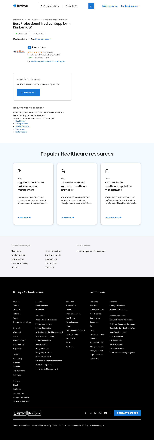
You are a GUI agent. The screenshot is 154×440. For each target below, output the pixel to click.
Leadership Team (97, 310)
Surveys (16, 362)
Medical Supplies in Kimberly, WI (91, 251)
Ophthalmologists (53, 255)
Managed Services (117, 306)
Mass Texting (18, 344)
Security (47, 425)
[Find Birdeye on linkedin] (95, 413)
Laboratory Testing (19, 263)
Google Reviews (42, 348)
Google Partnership (21, 397)
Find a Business (116, 336)
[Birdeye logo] (21, 6)
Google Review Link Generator (122, 328)
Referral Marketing (43, 340)
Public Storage (72, 334)
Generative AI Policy (80, 425)
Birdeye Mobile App (21, 401)
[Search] (91, 6)
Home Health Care (53, 251)
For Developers (116, 340)
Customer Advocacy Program (122, 352)
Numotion (39, 47)
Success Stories (96, 342)
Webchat (17, 332)
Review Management (44, 324)
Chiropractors (22, 123)
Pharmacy (20, 129)
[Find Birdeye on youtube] (105, 413)
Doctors (14, 267)
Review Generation (43, 328)
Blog (92, 326)
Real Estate (70, 338)
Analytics (17, 389)
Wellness (69, 346)
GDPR (55, 425)
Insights (16, 367)
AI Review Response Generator (122, 324)
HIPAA (61, 425)
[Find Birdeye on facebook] (86, 413)
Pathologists (50, 263)
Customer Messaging (44, 336)
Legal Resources (96, 355)
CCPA (67, 425)
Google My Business (43, 352)
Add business (28, 92)
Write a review (110, 6)
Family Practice (22, 126)
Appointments (19, 340)
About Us (93, 306)
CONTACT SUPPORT (127, 413)
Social (15, 336)
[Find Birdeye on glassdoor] (110, 413)
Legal (68, 326)
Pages (15, 318)
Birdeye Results (96, 350)
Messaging (17, 358)
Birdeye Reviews (96, 346)
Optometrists (21, 132)
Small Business (41, 306)
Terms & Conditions (21, 425)
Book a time (95, 318)
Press (92, 330)
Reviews (16, 310)
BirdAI (15, 385)
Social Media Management (46, 369)
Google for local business (46, 320)
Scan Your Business (118, 332)
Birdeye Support (116, 344)
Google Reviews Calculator (121, 320)
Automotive (71, 306)
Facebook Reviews (43, 356)
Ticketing (17, 375)
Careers (93, 338)
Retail (68, 342)
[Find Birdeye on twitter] (91, 413)
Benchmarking (19, 371)
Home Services (72, 322)
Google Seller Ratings (22, 322)
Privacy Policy (37, 425)
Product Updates (97, 334)
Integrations (18, 393)
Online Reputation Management (49, 332)
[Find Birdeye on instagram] (100, 413)
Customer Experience (44, 365)
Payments (17, 348)
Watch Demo (95, 314)
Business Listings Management (48, 361)
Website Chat (41, 344)
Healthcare (32, 19)
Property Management (75, 330)
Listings (16, 306)
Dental (69, 310)
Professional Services (119, 310)
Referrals (16, 314)
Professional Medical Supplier (53, 62)
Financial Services (73, 314)
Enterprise (39, 310)
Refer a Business (117, 348)
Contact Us (95, 359)
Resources (94, 322)
